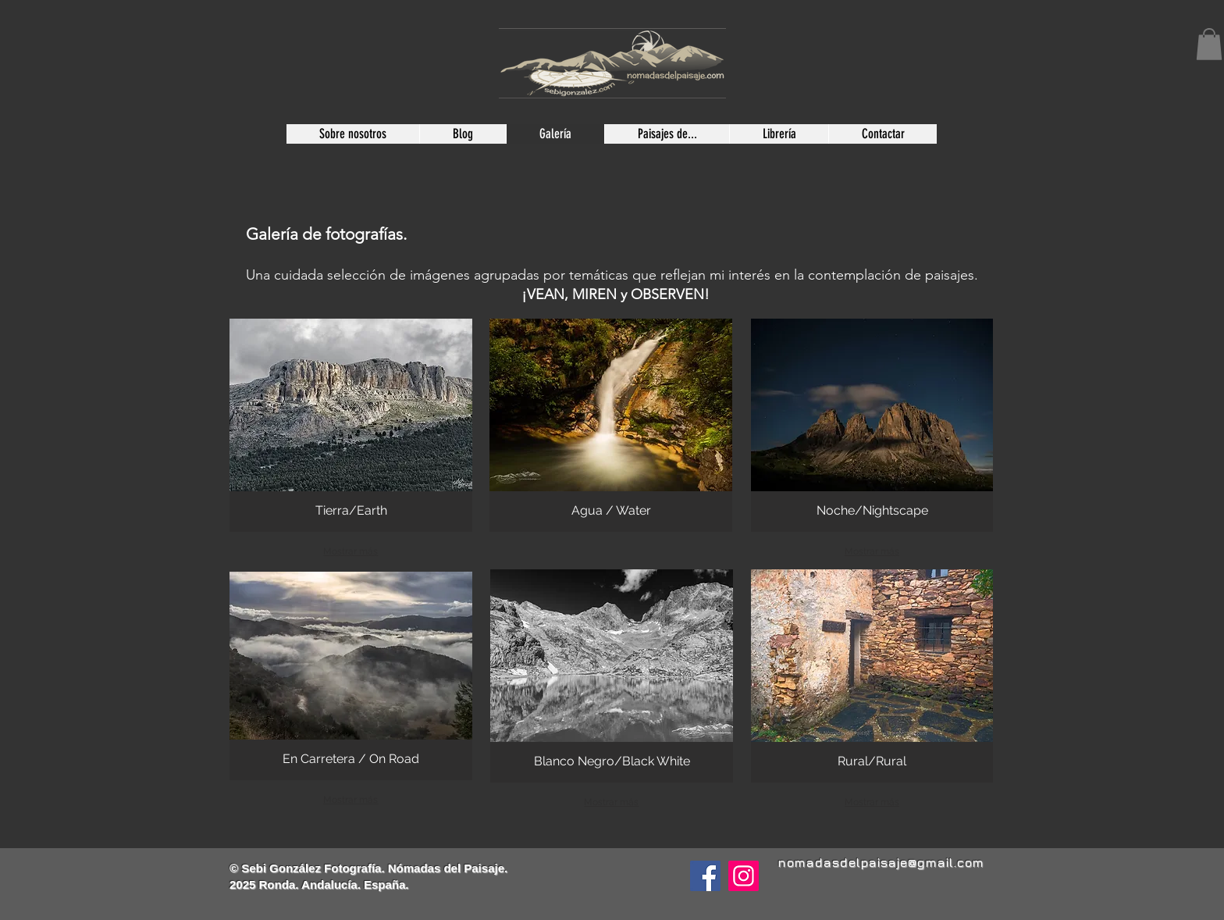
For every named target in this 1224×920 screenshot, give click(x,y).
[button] (1209, 44)
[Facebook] (705, 876)
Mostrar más (350, 551)
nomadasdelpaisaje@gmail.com (880, 862)
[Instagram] (743, 876)
